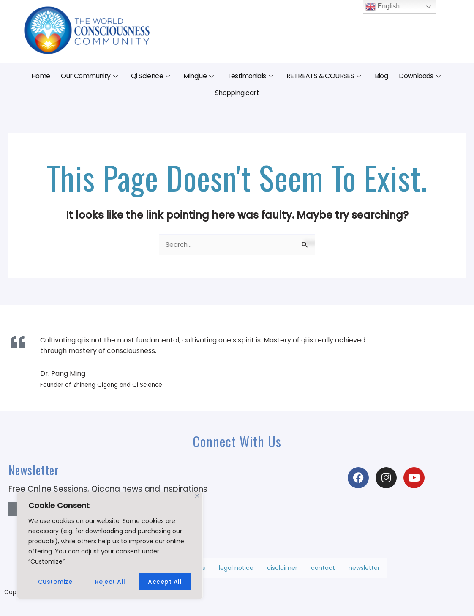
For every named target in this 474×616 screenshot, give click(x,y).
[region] (110, 545)
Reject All (110, 582)
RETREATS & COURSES (323, 76)
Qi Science (150, 76)
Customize (55, 582)
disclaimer (282, 569)
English (382, 7)
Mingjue (198, 76)
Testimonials (250, 76)
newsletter (364, 569)
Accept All (165, 582)
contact (323, 569)
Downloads (419, 76)
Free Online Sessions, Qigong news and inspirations (107, 490)
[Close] (197, 496)
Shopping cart (237, 93)
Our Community (89, 76)
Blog (381, 76)
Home (40, 76)
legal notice (236, 569)
